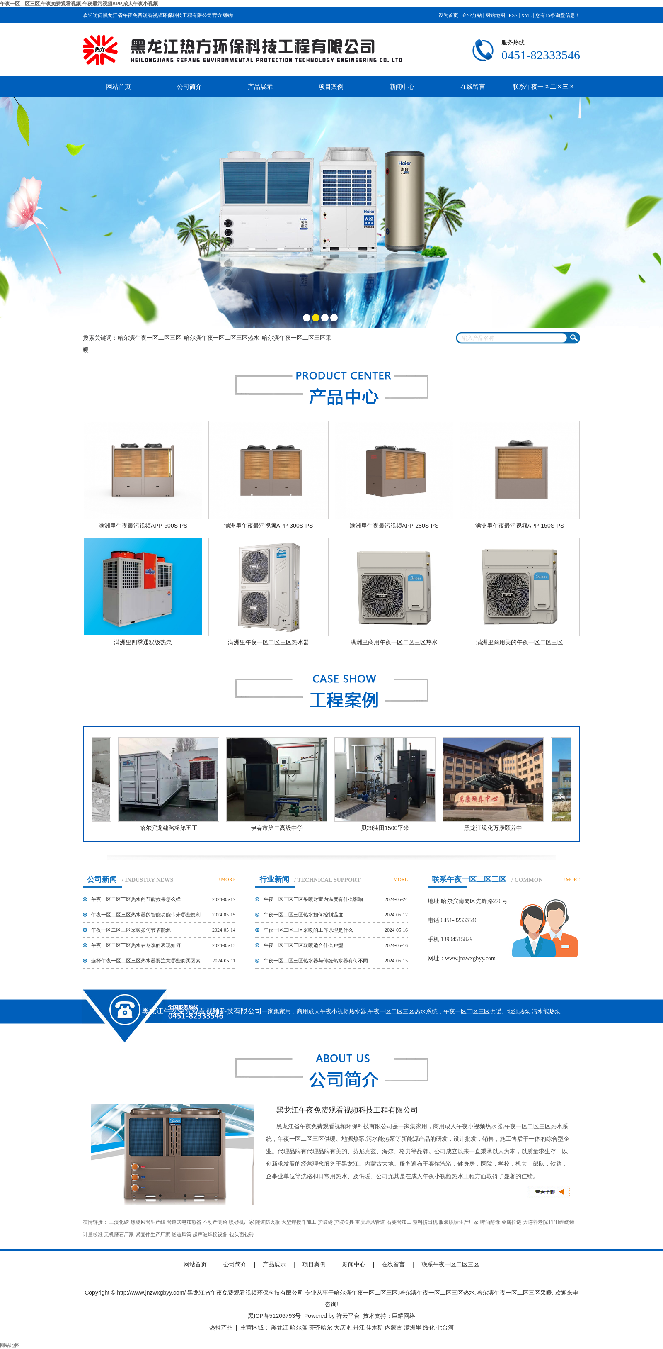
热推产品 (220, 1327)
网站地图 (495, 15)
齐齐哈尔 (320, 1327)
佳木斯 (374, 1327)
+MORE (226, 879)
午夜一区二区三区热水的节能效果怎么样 (136, 899)
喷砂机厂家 (241, 1222)
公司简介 (189, 86)
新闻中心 (402, 86)
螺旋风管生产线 (148, 1222)
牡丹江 (356, 1327)
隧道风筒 (181, 1234)
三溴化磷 (119, 1222)
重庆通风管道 (370, 1222)
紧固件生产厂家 (153, 1234)
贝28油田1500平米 (386, 828)
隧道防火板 (267, 1222)
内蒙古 (393, 1327)
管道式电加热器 (184, 1222)
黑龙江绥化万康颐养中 (494, 828)
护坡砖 (325, 1222)
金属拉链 (511, 1222)
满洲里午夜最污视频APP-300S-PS (268, 525)
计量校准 (93, 1234)
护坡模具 (344, 1222)
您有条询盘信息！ (557, 15)
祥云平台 (348, 1315)
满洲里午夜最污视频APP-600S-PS (143, 525)
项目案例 (331, 86)
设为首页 (448, 15)
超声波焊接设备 (210, 1234)
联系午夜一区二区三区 (544, 86)
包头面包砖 (241, 1234)
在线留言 (472, 86)
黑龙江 (279, 1327)
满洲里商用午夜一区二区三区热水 (394, 642)
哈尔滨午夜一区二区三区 (149, 337)
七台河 (445, 1327)
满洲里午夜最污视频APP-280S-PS (394, 525)
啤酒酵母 (490, 1222)
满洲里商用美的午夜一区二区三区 (519, 642)
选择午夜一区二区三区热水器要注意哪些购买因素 (146, 961)
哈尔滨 (298, 1327)
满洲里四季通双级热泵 (143, 642)
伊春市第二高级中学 (278, 828)
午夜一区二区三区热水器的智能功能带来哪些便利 (146, 915)
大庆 (340, 1327)
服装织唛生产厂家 (459, 1222)
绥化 (429, 1327)
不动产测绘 (215, 1222)
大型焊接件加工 (298, 1222)
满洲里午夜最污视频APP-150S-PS (519, 525)
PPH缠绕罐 (561, 1222)
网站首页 (118, 86)
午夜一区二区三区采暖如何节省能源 (131, 930)
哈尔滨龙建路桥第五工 (170, 828)
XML (526, 15)
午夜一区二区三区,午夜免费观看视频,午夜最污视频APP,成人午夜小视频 (79, 4)
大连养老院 (535, 1222)
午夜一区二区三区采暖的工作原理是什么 (308, 930)
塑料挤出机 (425, 1222)
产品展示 (260, 86)
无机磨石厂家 (119, 1234)
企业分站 (472, 15)
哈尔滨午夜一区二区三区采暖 (514, 1292)
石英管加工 (399, 1222)
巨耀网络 (403, 1315)
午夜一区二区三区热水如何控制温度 (303, 915)
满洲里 (412, 1327)
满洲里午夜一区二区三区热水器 (268, 642)
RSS (513, 15)
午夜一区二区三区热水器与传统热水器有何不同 (316, 961)
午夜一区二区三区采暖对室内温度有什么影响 (313, 899)
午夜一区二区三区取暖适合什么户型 (303, 945)
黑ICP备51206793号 (274, 1315)
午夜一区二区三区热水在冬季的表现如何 (136, 945)
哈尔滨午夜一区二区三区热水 (221, 337)
